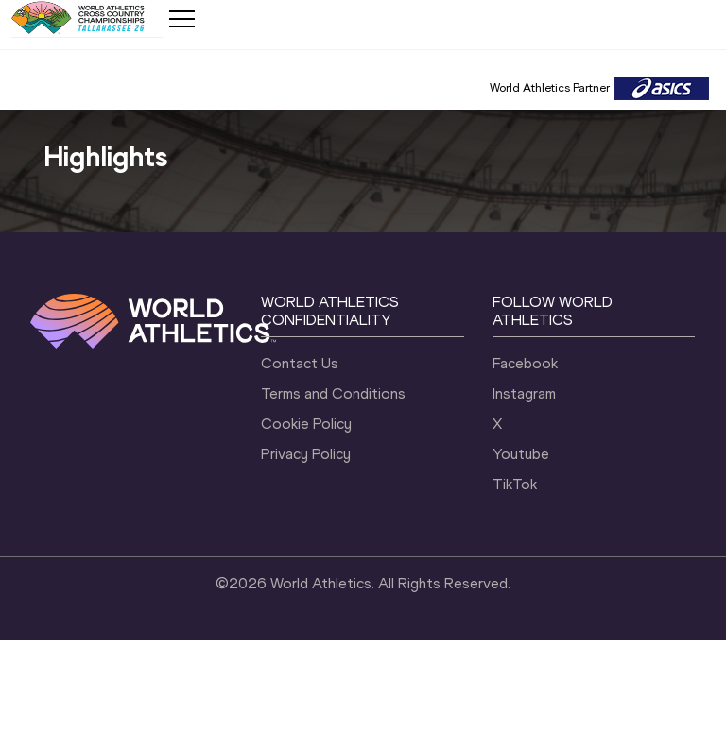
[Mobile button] (181, 19)
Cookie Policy (306, 424)
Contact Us (299, 363)
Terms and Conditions (333, 393)
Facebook (525, 363)
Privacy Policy (306, 454)
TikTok (515, 484)
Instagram (524, 393)
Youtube (521, 454)
